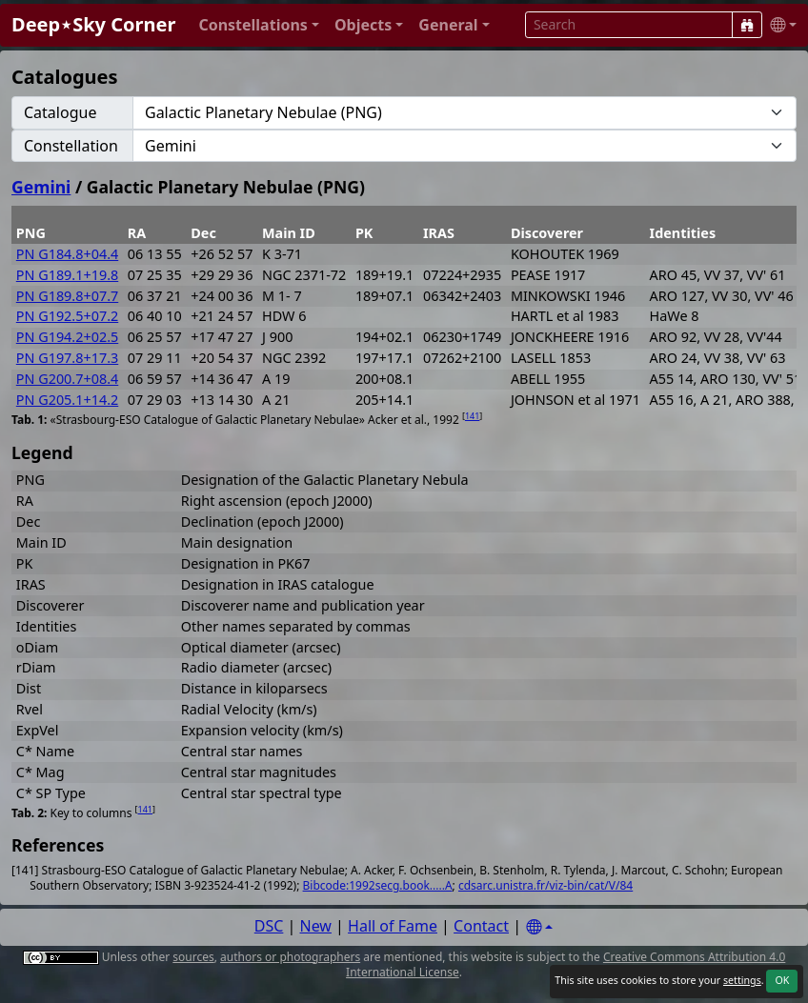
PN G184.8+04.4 (67, 254)
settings (742, 980)
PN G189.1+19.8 (67, 275)
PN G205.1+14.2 (67, 400)
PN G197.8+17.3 (67, 358)
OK (782, 980)
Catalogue (60, 112)
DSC (269, 925)
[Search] (747, 24)
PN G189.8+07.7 (67, 296)
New (316, 925)
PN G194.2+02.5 (67, 337)
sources (192, 957)
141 (472, 416)
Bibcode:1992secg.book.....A (378, 885)
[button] (259, 25)
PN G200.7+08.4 (67, 379)
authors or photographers (290, 957)
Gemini (41, 186)
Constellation (71, 145)
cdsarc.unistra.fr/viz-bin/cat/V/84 (545, 885)
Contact (481, 925)
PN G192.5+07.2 (67, 316)
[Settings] (539, 927)
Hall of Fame (392, 925)
